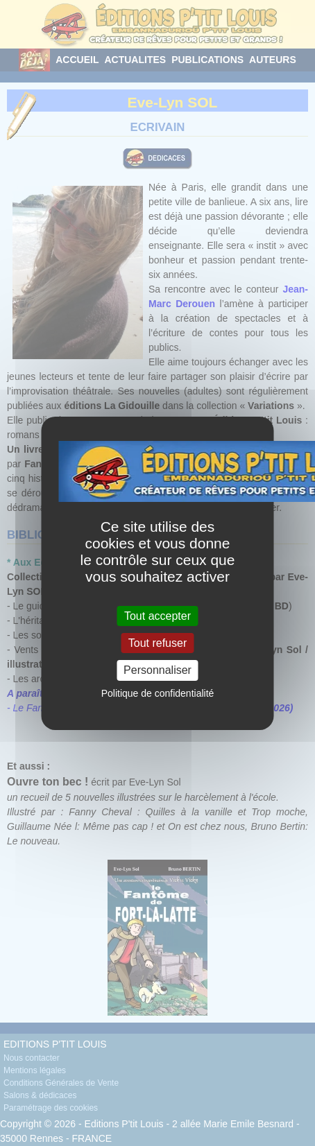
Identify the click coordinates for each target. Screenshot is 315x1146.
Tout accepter (157, 616)
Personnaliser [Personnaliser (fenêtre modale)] (157, 670)
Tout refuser (157, 643)
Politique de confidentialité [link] (157, 693)
